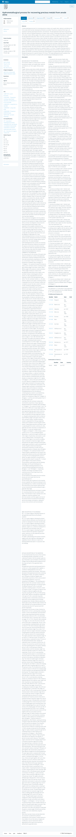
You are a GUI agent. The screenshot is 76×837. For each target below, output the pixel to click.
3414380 (51, 319)
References (6, 29)
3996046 (51, 337)
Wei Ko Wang (7, 62)
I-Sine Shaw (6, 66)
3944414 (51, 333)
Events (66, 18)
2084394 (51, 309)
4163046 (51, 354)
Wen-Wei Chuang (8, 67)
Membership (55, 2)
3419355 (51, 324)
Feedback (19, 833)
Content (24, 18)
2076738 (51, 304)
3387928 (51, 316)
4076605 (51, 345)
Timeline (32, 21)
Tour (61, 2)
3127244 (51, 312)
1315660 (51, 300)
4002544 (51, 342)
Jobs (14, 833)
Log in (72, 2)
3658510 (51, 328)
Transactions (58, 18)
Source (5, 31)
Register (67, 2)
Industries (31, 18)
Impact (24, 21)
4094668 (51, 349)
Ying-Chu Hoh (7, 64)
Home (5, 833)
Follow (72, 6)
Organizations (41, 18)
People (49, 18)
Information (6, 164)
